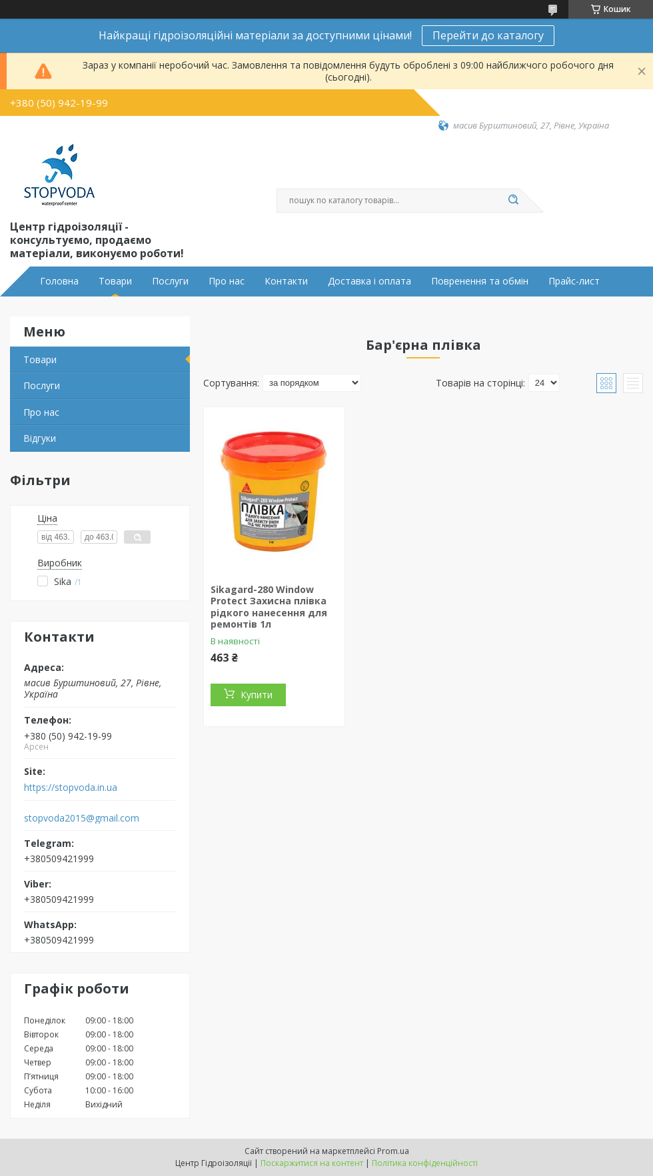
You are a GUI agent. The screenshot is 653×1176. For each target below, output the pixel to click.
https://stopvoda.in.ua (70, 788)
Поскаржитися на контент (312, 1163)
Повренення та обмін (479, 281)
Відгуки (39, 438)
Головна (59, 281)
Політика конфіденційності (425, 1163)
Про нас (227, 281)
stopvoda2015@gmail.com (81, 818)
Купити (257, 694)
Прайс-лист (574, 281)
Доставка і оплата (369, 281)
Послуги (170, 281)
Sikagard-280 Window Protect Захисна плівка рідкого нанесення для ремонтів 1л (269, 607)
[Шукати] (513, 201)
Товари (115, 281)
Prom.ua (393, 1151)
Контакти (286, 281)
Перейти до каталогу (488, 35)
